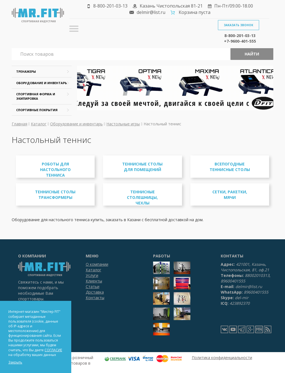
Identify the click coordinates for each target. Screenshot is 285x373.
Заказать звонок (238, 25)
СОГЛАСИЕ (53, 350)
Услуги (92, 275)
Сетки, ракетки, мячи (229, 194)
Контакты (95, 297)
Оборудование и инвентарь (41, 83)
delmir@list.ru (151, 12)
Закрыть (15, 362)
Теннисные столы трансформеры (55, 194)
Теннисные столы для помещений (142, 166)
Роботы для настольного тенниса (55, 169)
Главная (19, 123)
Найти (252, 54)
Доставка (95, 292)
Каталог (38, 123)
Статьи (92, 286)
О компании (97, 264)
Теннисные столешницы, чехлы (142, 197)
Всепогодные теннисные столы (230, 166)
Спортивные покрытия (37, 110)
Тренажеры (26, 71)
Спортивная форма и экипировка (35, 96)
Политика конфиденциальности (222, 357)
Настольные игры (123, 123)
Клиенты (94, 281)
